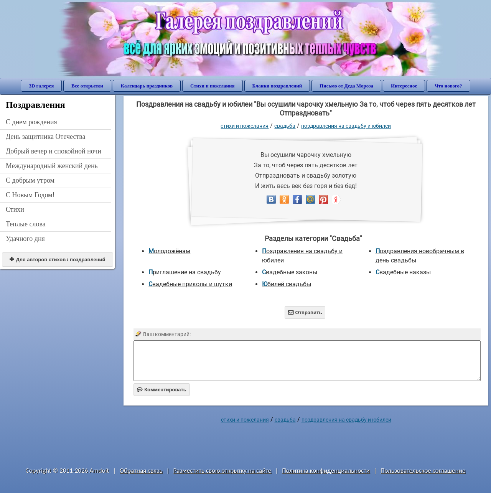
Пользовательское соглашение (423, 471)
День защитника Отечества (46, 136)
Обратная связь (141, 471)
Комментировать (161, 389)
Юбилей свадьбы (286, 284)
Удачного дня (25, 238)
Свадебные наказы (403, 272)
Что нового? (448, 86)
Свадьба (284, 126)
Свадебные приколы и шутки (190, 284)
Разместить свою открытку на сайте (222, 471)
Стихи (15, 209)
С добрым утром (30, 180)
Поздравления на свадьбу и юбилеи (346, 126)
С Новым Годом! (30, 195)
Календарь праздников (147, 86)
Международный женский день (52, 166)
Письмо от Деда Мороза (346, 86)
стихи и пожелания (245, 126)
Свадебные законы (289, 272)
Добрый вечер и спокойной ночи (53, 151)
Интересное (404, 86)
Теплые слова (26, 224)
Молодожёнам (169, 251)
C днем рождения (31, 122)
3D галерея (41, 86)
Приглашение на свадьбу (184, 272)
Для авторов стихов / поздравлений (57, 259)
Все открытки (87, 86)
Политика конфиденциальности (326, 471)
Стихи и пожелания (212, 86)
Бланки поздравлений (277, 86)
